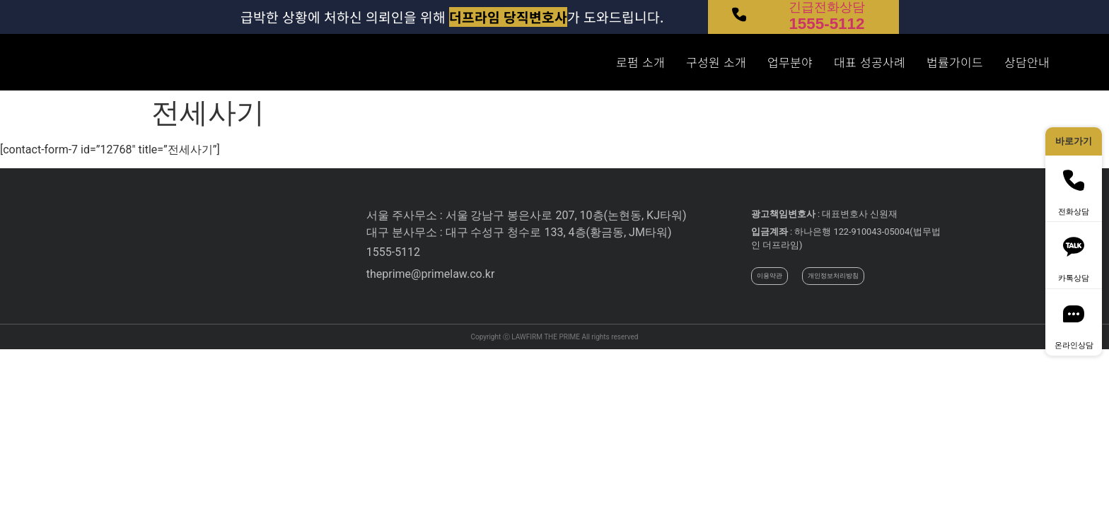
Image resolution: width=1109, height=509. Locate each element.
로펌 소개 (640, 62)
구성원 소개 (716, 62)
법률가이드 (955, 62)
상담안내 (1027, 62)
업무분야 (790, 62)
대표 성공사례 (869, 62)
